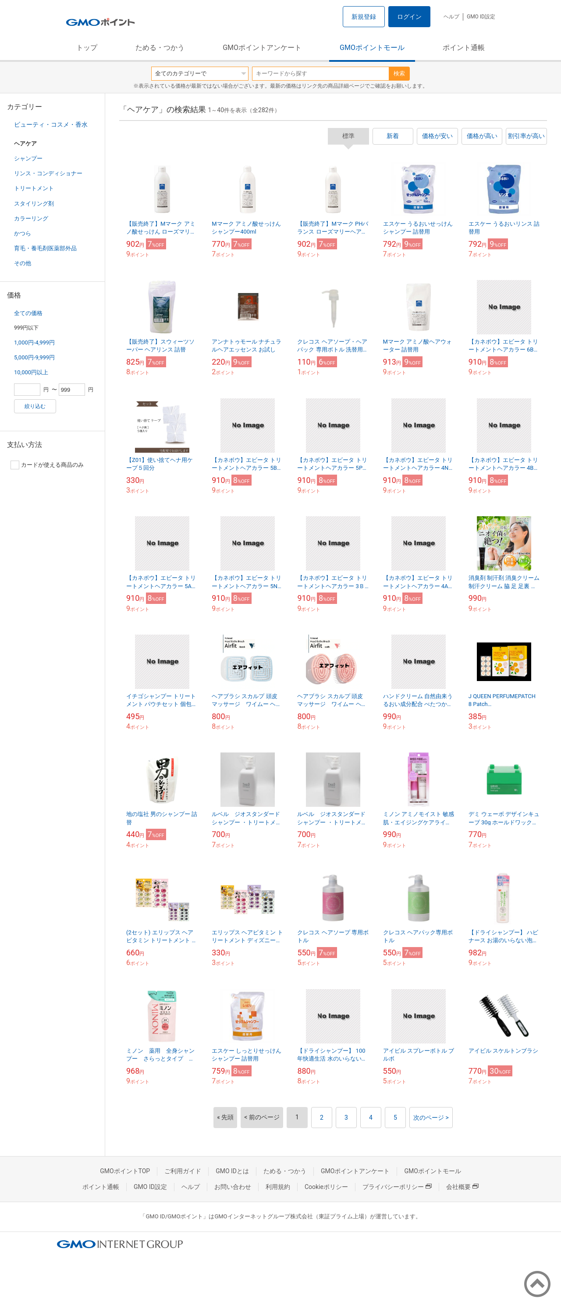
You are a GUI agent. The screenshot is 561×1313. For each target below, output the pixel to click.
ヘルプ (451, 17)
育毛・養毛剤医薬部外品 (45, 248)
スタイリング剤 (34, 203)
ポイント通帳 (464, 47)
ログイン (409, 16)
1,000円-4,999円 (34, 342)
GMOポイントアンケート (262, 47)
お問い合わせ (232, 1186)
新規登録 (364, 16)
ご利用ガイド (182, 1171)
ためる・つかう (160, 47)
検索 (399, 73)
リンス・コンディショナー (48, 173)
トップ (86, 47)
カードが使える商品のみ (47, 465)
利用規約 (278, 1186)
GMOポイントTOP (125, 1171)
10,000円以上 (31, 372)
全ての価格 (28, 313)
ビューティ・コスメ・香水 (51, 124)
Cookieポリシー (326, 1186)
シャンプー (28, 158)
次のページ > (431, 1117)
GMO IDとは (232, 1171)
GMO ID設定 (481, 17)
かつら (22, 233)
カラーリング (31, 218)
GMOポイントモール (372, 47)
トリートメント (34, 188)
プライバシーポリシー (397, 1186)
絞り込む (35, 406)
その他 (22, 263)
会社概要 (462, 1186)
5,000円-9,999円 (34, 357)
